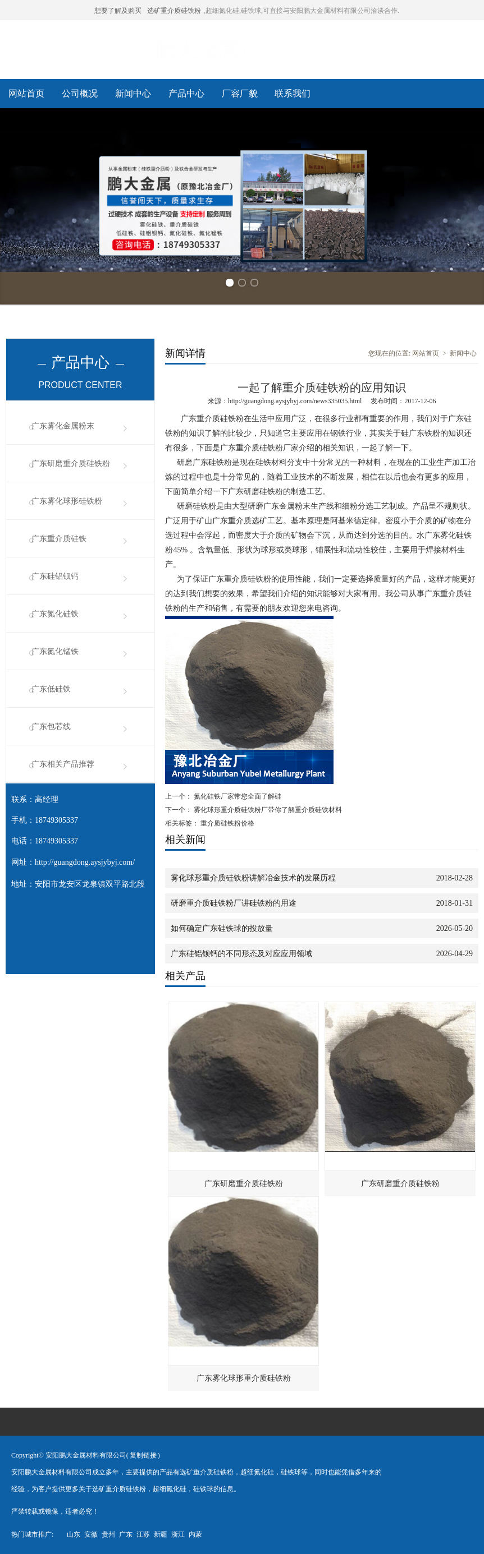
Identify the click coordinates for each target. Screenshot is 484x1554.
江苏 (143, 1534)
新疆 (160, 1534)
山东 (73, 1534)
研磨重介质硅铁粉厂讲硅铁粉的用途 (233, 903)
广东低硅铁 (51, 689)
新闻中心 (133, 93)
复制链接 (143, 1455)
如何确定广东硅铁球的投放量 (222, 928)
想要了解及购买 (117, 11)
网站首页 (26, 93)
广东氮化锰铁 (55, 651)
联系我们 (293, 93)
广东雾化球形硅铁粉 (66, 501)
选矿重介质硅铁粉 (174, 11)
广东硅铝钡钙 (55, 576)
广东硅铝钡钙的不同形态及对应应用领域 (241, 953)
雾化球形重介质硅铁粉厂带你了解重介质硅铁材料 (267, 810)
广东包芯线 (51, 726)
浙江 (178, 1534)
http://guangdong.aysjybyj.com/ (85, 862)
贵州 (108, 1534)
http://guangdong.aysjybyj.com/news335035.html (295, 401)
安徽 (91, 1534)
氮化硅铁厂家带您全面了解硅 (236, 796)
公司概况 (80, 93)
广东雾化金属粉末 (62, 426)
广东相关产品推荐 (62, 764)
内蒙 (195, 1534)
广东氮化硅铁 (55, 614)
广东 (126, 1534)
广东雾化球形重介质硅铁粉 (244, 1378)
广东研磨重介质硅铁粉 (70, 463)
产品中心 (186, 93)
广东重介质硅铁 (58, 538)
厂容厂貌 (240, 93)
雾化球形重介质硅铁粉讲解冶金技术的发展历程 (253, 878)
